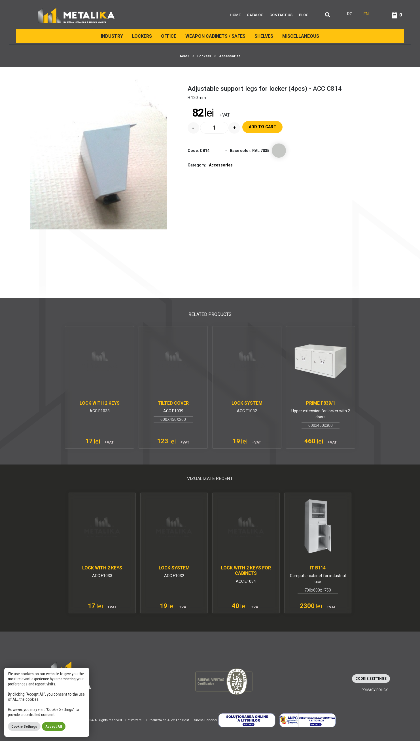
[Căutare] (327, 15)
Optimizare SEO (137, 720)
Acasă (184, 56)
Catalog (255, 15)
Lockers (142, 36)
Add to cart (262, 126)
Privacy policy (375, 690)
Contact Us (281, 15)
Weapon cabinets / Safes (215, 36)
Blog (303, 15)
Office (168, 36)
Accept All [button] (53, 726)
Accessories (230, 56)
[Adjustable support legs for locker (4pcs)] (98, 152)
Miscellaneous (300, 36)
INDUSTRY (112, 36)
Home (235, 15)
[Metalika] (76, 15)
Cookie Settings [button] (371, 679)
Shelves (263, 36)
